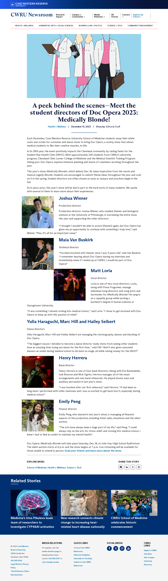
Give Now (148, 554)
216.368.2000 (16, 560)
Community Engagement (140, 25)
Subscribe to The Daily (83, 558)
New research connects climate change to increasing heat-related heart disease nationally (83, 522)
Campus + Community (78, 15)
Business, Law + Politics (90, 25)
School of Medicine (36, 467)
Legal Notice (16, 564)
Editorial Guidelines (82, 555)
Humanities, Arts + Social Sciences (56, 25)
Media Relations (99, 15)
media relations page (50, 551)
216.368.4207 (54, 558)
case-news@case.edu (50, 562)
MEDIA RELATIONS (52, 543)
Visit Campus (149, 557)
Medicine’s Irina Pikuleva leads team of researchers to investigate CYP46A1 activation (32, 522)
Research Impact (60, 15)
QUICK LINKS (81, 543)
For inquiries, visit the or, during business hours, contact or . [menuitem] (52, 555)
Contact (126, 15)
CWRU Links (147, 544)
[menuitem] (24, 25)
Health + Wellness (24, 25)
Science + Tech (115, 25)
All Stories (114, 15)
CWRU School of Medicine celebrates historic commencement (129, 522)
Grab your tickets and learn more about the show (93, 450)
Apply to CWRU (150, 550)
